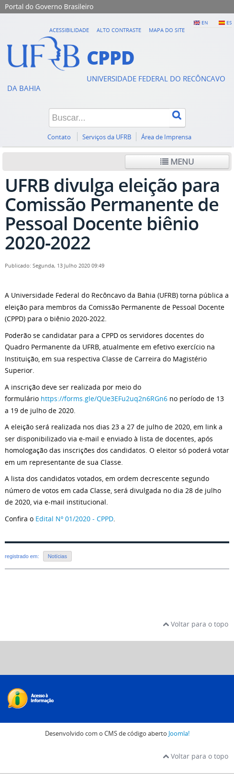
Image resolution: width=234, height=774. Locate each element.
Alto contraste (119, 30)
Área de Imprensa (166, 137)
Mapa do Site (167, 30)
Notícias (57, 556)
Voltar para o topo (195, 623)
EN (204, 22)
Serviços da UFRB (106, 137)
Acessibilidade (69, 30)
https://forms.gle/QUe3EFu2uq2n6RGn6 (104, 398)
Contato (59, 137)
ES (229, 22)
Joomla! (178, 733)
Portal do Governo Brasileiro (49, 6)
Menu (177, 161)
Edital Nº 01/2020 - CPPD (74, 518)
